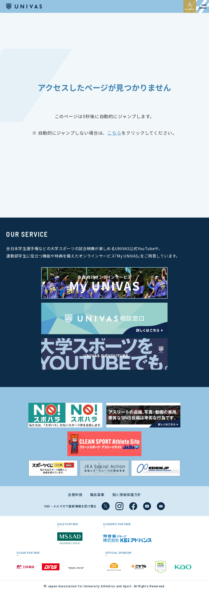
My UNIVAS (189, 6)
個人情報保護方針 (126, 494)
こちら (114, 133)
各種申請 (75, 494)
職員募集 (97, 494)
